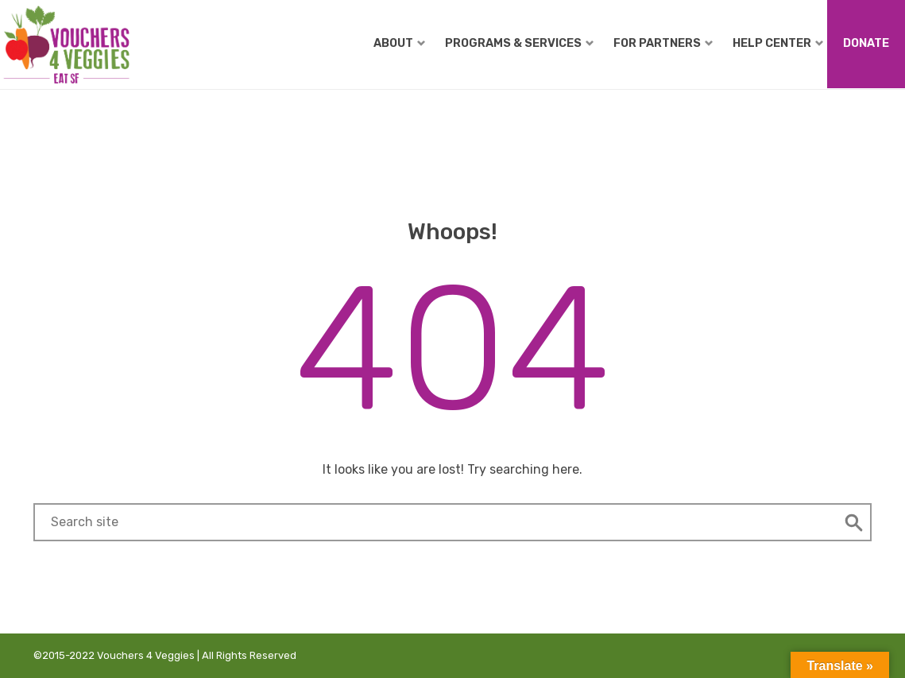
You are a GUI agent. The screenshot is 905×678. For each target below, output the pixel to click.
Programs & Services (519, 43)
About (399, 43)
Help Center (778, 43)
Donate (866, 43)
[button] (854, 522)
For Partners (663, 43)
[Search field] (435, 522)
